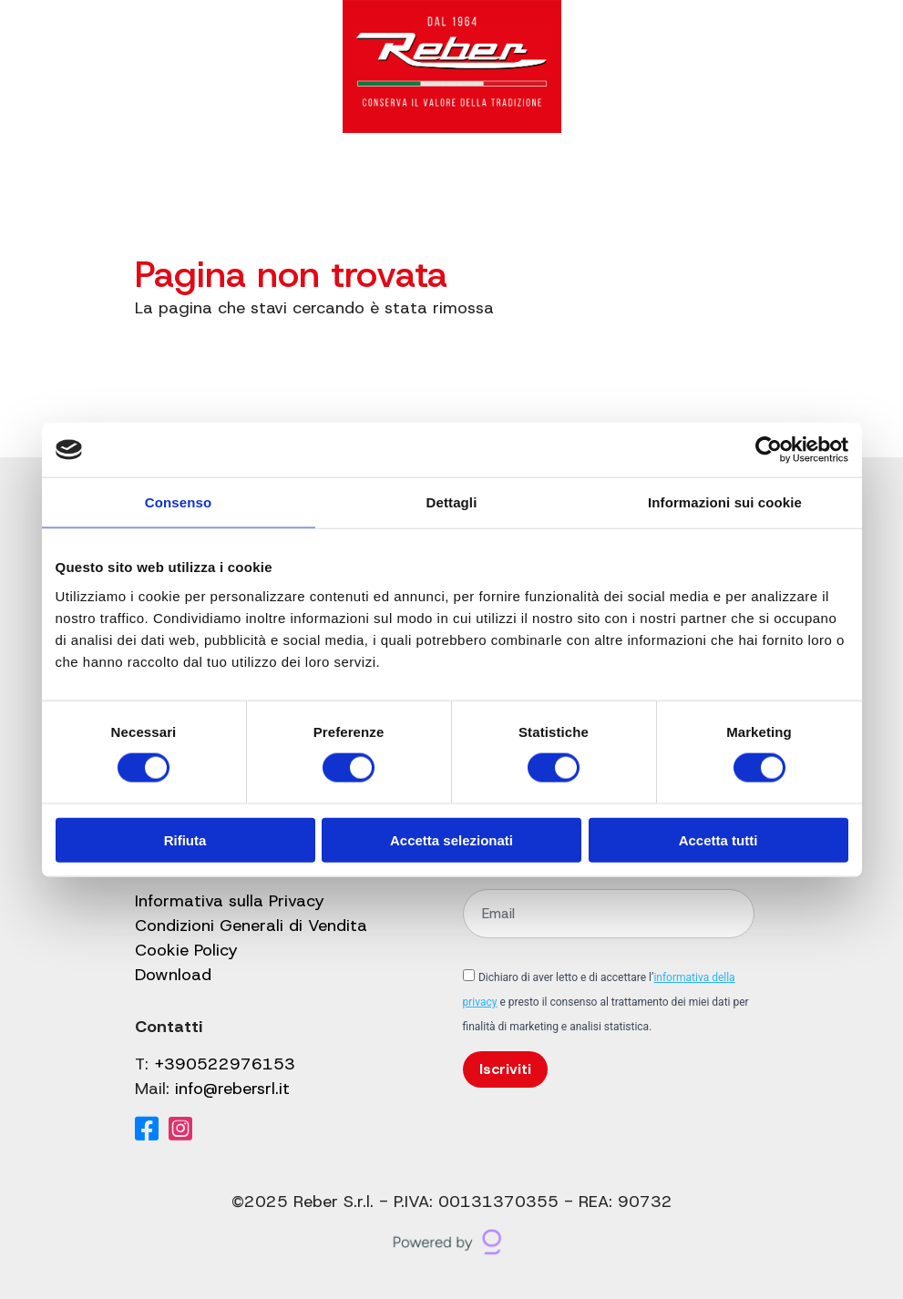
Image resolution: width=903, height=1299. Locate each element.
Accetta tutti (718, 839)
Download (173, 975)
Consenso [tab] (178, 502)
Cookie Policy (186, 950)
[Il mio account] (663, 183)
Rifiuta (185, 839)
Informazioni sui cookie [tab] (725, 502)
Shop (491, 183)
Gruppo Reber (346, 183)
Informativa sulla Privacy (229, 901)
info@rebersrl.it (232, 1089)
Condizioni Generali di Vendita (251, 925)
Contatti (562, 183)
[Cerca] (624, 183)
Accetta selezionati (451, 839)
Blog (436, 183)
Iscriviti (505, 1069)
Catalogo (226, 183)
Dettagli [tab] (451, 502)
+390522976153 (224, 1064)
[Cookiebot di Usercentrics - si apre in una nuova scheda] (768, 450)
